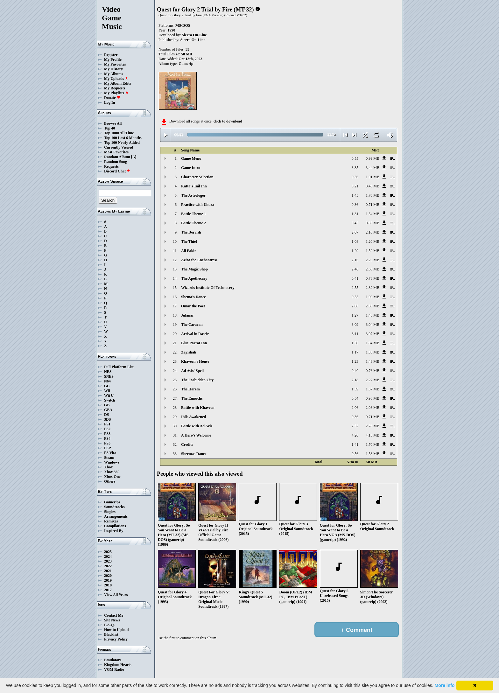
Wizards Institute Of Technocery (207, 287)
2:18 (355, 380)
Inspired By (113, 530)
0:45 (355, 223)
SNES (109, 376)
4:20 (355, 435)
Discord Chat (117, 171)
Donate (112, 97)
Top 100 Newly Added (122, 142)
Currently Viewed (118, 147)
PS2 (107, 429)
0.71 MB (372, 204)
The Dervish (191, 232)
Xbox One (112, 476)
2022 (108, 566)
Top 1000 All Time (119, 133)
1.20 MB (372, 241)
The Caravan (192, 324)
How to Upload (116, 629)
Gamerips (112, 502)
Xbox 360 (111, 472)
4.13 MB (372, 435)
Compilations (115, 526)
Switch (109, 400)
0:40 (355, 370)
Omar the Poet (193, 306)
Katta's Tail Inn (194, 186)
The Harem (190, 389)
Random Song (115, 161)
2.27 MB (372, 380)
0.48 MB (372, 186)
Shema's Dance (193, 297)
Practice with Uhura (197, 204)
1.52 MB (372, 250)
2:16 (355, 260)
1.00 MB (372, 297)
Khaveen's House (195, 361)
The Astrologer (193, 195)
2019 (108, 580)
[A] (134, 157)
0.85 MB (372, 223)
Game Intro (190, 167)
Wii (107, 390)
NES (107, 371)
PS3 (107, 433)
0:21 (355, 186)
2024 (108, 556)
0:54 (355, 398)
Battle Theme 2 (193, 223)
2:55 (355, 287)
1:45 (355, 195)
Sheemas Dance (194, 454)
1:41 (355, 444)
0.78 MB (372, 278)
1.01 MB (372, 177)
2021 (108, 571)
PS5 (107, 443)
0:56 (355, 177)
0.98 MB (372, 398)
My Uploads (116, 78)
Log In (109, 102)
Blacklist (111, 634)
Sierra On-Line (194, 35)
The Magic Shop (194, 269)
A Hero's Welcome (196, 435)
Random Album (117, 157)
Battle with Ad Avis (196, 426)
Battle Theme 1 (193, 214)
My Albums (113, 74)
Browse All (113, 123)
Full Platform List (119, 367)
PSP (107, 448)
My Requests (114, 88)
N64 (107, 381)
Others (109, 481)
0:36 (355, 204)
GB (106, 405)
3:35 (355, 167)
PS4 (107, 438)
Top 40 (109, 128)
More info (445, 685)
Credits (187, 444)
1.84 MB (372, 343)
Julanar (187, 315)
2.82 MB (372, 287)
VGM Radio (114, 669)
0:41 (355, 278)
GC (107, 386)
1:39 (355, 389)
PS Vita (110, 453)
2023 (108, 561)
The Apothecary (194, 278)
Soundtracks (114, 507)
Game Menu (191, 158)
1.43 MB (372, 361)
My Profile (113, 59)
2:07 (355, 232)
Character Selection (197, 177)
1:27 (355, 315)
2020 (108, 575)
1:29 (355, 250)
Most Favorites (116, 152)
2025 (108, 552)
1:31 (355, 214)
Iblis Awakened (193, 417)
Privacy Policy (116, 639)
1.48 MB (372, 315)
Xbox (108, 467)
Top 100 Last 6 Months (123, 138)
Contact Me (113, 615)
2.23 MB (372, 260)
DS (106, 414)
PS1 (107, 424)
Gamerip (186, 63)
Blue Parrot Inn (194, 343)
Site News (112, 620)
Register (111, 54)
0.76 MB (372, 370)
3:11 (355, 334)
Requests (111, 166)
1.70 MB (372, 444)
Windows (111, 462)
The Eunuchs (192, 398)
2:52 (355, 426)
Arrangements (116, 516)
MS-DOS (182, 25)
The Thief (189, 241)
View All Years (116, 594)
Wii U (109, 395)
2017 (108, 590)
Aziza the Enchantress (199, 260)
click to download (228, 121)
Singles (110, 511)
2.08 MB (372, 306)
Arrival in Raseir (195, 334)
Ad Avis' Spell (192, 370)
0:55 (355, 158)
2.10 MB (372, 232)
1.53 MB (372, 454)
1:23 (355, 361)
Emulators (112, 660)
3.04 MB (372, 324)
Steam (109, 457)
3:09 (355, 324)
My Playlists (116, 93)
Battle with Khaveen (197, 407)
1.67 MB (372, 389)
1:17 (355, 352)
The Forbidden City (197, 380)
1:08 (355, 241)
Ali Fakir (188, 250)
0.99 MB (372, 158)
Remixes (111, 521)
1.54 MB (372, 214)
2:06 (355, 306)
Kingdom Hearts (117, 664)
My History (113, 69)
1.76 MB (372, 195)
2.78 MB (372, 426)
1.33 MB (372, 352)
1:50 (355, 343)
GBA (108, 410)
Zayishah (188, 352)
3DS (107, 419)
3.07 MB (372, 334)
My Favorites (115, 64)
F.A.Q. (109, 625)
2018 (108, 585)
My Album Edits (117, 83)
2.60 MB (372, 269)
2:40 (355, 269)
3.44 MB (372, 167)
